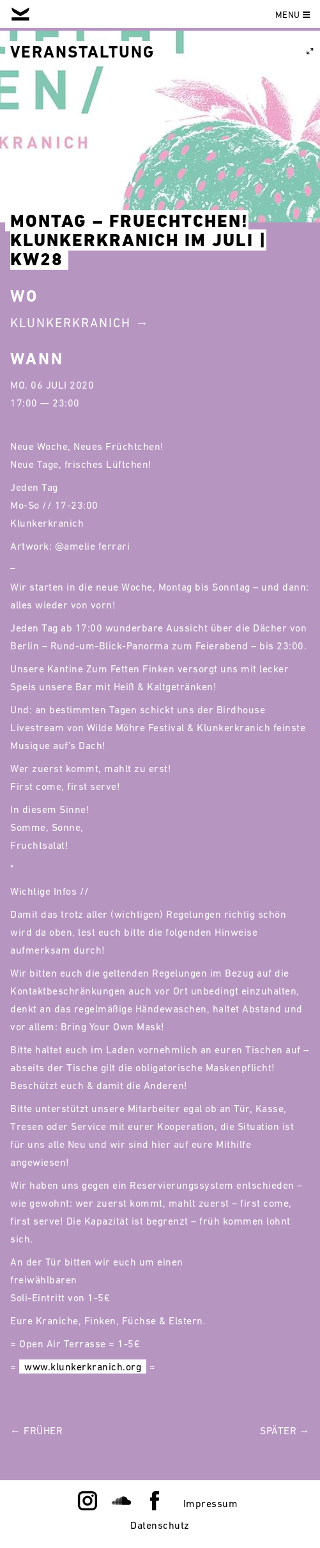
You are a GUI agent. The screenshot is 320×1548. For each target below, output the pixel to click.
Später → (285, 1430)
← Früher (36, 1430)
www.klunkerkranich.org (82, 1366)
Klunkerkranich (70, 323)
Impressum (210, 1503)
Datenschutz (160, 1525)
